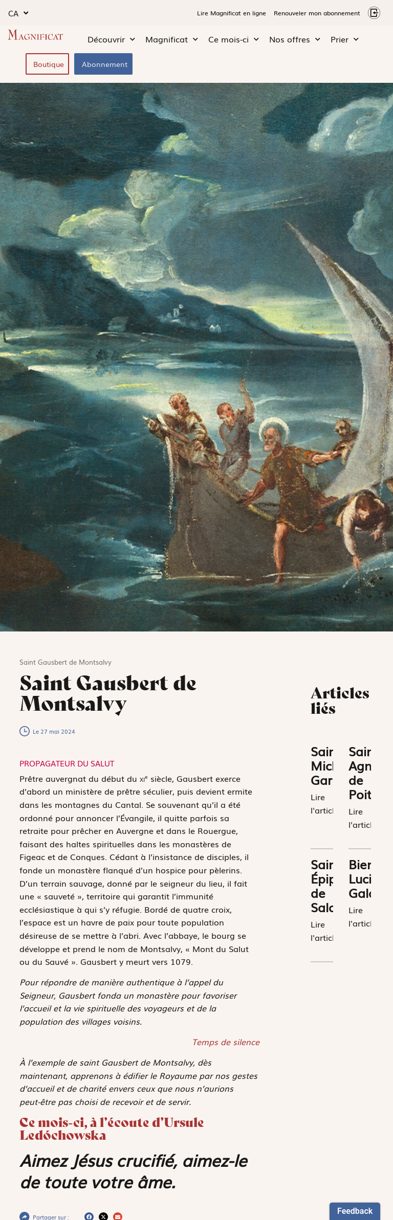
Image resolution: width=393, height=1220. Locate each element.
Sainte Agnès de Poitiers (370, 772)
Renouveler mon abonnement (317, 12)
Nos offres (294, 39)
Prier (345, 39)
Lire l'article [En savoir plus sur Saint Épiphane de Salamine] (325, 930)
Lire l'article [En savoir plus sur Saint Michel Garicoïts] (325, 803)
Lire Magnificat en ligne (231, 12)
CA (18, 13)
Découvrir (111, 39)
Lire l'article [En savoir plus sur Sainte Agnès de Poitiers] (362, 817)
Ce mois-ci (233, 39)
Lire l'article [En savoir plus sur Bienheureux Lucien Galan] (362, 916)
